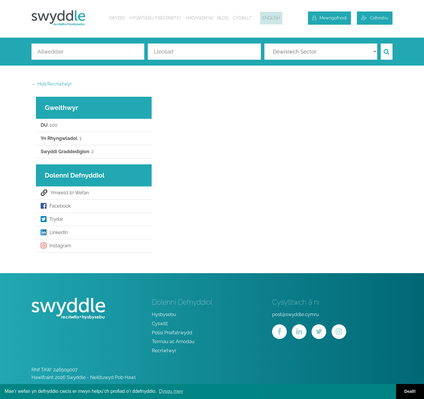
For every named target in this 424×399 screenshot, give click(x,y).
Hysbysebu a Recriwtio (155, 18)
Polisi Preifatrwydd (172, 332)
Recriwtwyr (164, 350)
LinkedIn (54, 232)
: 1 (61, 138)
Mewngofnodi (329, 17)
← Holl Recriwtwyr (52, 84)
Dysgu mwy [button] (171, 391)
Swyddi (117, 18)
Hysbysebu (164, 314)
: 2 (67, 151)
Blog (222, 18)
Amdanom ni (199, 18)
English (271, 18)
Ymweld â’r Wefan (65, 192)
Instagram (56, 245)
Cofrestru (374, 17)
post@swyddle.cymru (295, 314)
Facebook (56, 206)
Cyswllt (242, 18)
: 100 (49, 125)
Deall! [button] (410, 391)
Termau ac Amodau (173, 341)
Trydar (52, 219)
